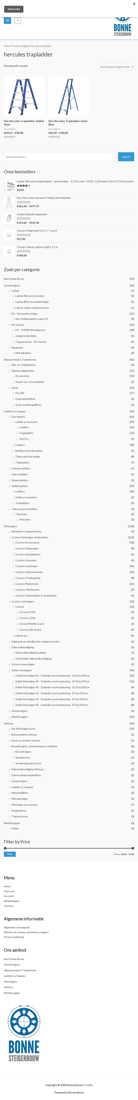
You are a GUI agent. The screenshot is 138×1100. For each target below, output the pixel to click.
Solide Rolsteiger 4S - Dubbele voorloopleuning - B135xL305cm (52, 687)
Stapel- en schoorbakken (29, 381)
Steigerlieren (19, 810)
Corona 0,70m (27, 612)
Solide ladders (20, 486)
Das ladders (18, 416)
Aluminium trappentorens (27, 531)
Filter (9, 854)
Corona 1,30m (27, 618)
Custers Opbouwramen (29, 572)
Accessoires (22, 375)
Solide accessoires (26, 497)
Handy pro (21, 635)
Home (7, 46)
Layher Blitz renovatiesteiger (32, 301)
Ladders (24, 427)
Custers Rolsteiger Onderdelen (30, 537)
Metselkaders (23, 352)
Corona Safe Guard (30, 629)
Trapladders (26, 433)
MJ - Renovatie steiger (25, 313)
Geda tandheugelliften (28, 404)
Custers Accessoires (27, 542)
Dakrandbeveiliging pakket (30, 652)
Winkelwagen (12, 901)
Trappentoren (20, 816)
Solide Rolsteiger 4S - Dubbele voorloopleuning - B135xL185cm (52, 675)
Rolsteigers (10, 526)
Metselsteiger (20, 798)
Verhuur (8, 723)
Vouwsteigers (20, 710)
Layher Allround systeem (29, 295)
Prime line (24, 519)
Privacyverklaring (14, 937)
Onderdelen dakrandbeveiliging (33, 658)
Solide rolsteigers (22, 670)
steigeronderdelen (26, 335)
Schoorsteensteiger (23, 664)
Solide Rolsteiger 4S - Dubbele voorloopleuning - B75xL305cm (51, 704)
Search (126, 156)
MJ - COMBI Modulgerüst (30, 329)
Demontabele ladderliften (26, 775)
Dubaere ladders (21, 468)
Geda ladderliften (25, 398)
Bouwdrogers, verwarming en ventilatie (34, 746)
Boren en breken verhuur (26, 740)
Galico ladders (20, 474)
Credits (88, 1085)
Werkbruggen (20, 716)
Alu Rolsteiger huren (23, 728)
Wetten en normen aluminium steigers (26, 932)
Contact (9, 905)
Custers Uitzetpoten (27, 589)
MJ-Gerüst (18, 324)
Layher (15, 290)
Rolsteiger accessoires (25, 804)
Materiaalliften (20, 792)
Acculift (19, 392)
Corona (19, 606)
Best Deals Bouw (14, 278)
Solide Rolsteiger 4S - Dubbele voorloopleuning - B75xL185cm (51, 693)
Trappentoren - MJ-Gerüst (31, 341)
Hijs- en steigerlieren (23, 364)
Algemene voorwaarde (17, 927)
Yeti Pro (24, 438)
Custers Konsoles (25, 560)
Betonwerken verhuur (24, 734)
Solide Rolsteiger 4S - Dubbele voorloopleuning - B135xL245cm (52, 681)
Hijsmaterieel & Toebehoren (20, 359)
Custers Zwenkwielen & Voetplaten (36, 595)
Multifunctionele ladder (29, 450)
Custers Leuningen (26, 566)
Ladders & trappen (15, 411)
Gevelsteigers (12, 285)
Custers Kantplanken (27, 554)
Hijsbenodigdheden (23, 370)
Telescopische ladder (27, 456)
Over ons (9, 891)
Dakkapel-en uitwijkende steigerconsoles (35, 641)
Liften (15, 387)
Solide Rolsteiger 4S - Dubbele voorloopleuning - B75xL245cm (51, 699)
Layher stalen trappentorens (32, 307)
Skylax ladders (20, 480)
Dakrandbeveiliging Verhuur (28, 769)
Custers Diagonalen (27, 548)
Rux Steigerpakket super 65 (31, 318)
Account (9, 896)
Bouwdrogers (23, 751)
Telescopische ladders (25, 509)
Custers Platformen (26, 583)
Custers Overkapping (27, 577)
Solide (15, 828)
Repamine (17, 347)
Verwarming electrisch (28, 763)
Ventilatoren (22, 757)
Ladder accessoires (26, 421)
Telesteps (21, 514)
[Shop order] (116, 66)
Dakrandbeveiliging (23, 647)
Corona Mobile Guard (31, 623)
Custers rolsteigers (23, 601)
